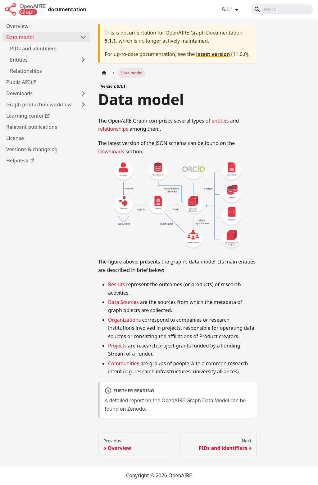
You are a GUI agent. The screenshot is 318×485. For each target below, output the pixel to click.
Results (116, 284)
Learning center (28, 115)
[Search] (282, 9)
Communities (123, 363)
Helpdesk (20, 160)
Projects (117, 345)
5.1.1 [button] (227, 9)
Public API (21, 82)
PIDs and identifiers (33, 48)
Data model (20, 37)
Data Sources (123, 302)
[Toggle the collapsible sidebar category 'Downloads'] (83, 93)
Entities (19, 59)
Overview (17, 26)
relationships (113, 128)
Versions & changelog (31, 149)
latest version (213, 54)
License (15, 138)
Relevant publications (31, 127)
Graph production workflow (39, 104)
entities (220, 120)
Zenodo (136, 408)
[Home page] (104, 73)
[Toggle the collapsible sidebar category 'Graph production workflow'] (83, 105)
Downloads (19, 93)
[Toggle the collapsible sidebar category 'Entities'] (83, 60)
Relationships (26, 71)
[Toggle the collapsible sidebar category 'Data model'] (83, 37)
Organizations (124, 319)
